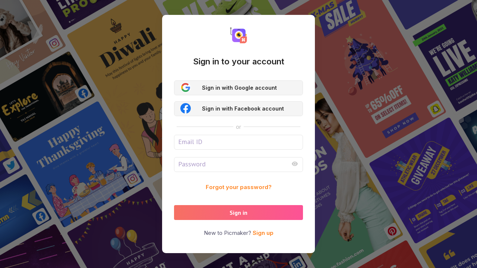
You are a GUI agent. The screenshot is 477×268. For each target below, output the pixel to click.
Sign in (238, 212)
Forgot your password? (239, 187)
